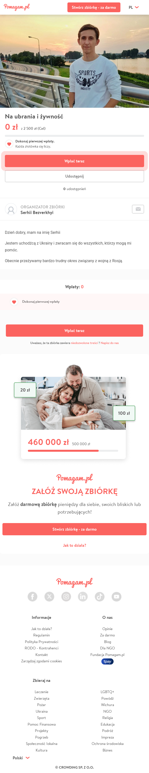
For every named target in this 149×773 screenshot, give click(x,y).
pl (131, 7)
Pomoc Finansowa (42, 724)
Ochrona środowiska (108, 743)
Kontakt (41, 654)
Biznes (107, 750)
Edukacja (108, 724)
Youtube (116, 594)
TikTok (100, 594)
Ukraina (42, 711)
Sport (41, 717)
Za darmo (107, 635)
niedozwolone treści (84, 343)
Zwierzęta (41, 698)
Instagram (66, 594)
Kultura (41, 750)
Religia (107, 717)
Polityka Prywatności (41, 641)
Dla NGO (107, 648)
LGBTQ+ (107, 691)
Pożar (41, 704)
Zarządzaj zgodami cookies (41, 661)
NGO (107, 711)
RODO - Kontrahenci (41, 648)
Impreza (107, 737)
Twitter (49, 594)
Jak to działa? (74, 545)
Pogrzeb (41, 737)
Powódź (107, 698)
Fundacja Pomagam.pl (107, 654)
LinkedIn (83, 594)
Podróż (107, 730)
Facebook (32, 594)
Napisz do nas (110, 343)
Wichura (107, 704)
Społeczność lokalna (41, 743)
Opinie (107, 628)
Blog (107, 641)
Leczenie (41, 691)
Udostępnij (74, 176)
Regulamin (41, 635)
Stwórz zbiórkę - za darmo (94, 7)
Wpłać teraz (74, 161)
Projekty (41, 730)
